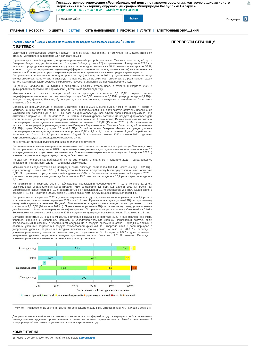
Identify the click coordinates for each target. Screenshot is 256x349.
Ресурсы (127, 30)
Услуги (145, 30)
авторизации (87, 337)
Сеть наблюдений (100, 30)
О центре (56, 30)
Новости (36, 30)
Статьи (74, 30)
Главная (17, 30)
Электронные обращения (177, 30)
